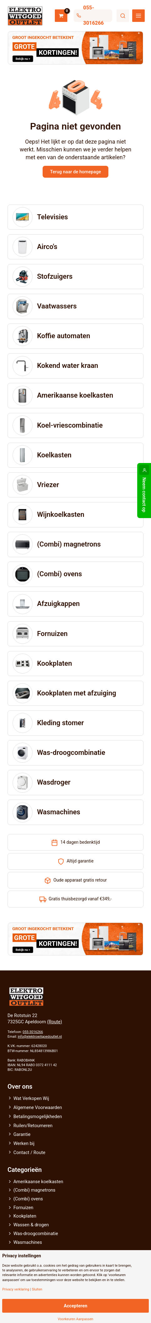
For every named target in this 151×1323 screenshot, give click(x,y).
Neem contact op (144, 494)
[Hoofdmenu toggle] (138, 15)
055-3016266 (33, 1032)
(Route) (54, 1022)
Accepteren (75, 1306)
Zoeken (123, 15)
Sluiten (37, 1289)
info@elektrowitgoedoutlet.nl (40, 1037)
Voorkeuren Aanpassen (75, 1319)
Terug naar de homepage (75, 172)
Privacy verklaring (15, 1289)
